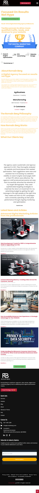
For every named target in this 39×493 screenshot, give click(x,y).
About (2, 407)
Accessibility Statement (24, 476)
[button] (3, 41)
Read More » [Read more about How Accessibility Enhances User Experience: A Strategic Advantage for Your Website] (3, 326)
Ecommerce (8, 63)
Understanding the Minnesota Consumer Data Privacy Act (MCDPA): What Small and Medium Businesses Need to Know (19, 352)
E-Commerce (19, 106)
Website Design (33, 55)
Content (17, 109)
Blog (2, 404)
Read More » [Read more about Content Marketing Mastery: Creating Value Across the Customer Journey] (3, 290)
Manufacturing (19, 100)
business (33, 85)
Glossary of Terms (5, 409)
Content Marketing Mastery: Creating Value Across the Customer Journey (19, 280)
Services (3, 398)
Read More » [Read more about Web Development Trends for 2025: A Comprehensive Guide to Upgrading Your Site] (3, 253)
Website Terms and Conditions (19, 475)
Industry (3, 401)
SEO (26, 103)
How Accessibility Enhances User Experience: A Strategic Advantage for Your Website (19, 317)
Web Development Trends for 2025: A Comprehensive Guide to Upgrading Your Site (18, 244)
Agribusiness (19, 92)
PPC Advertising (21, 55)
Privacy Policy (6, 475)
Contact (3, 415)
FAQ (2, 412)
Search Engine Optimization (7, 55)
